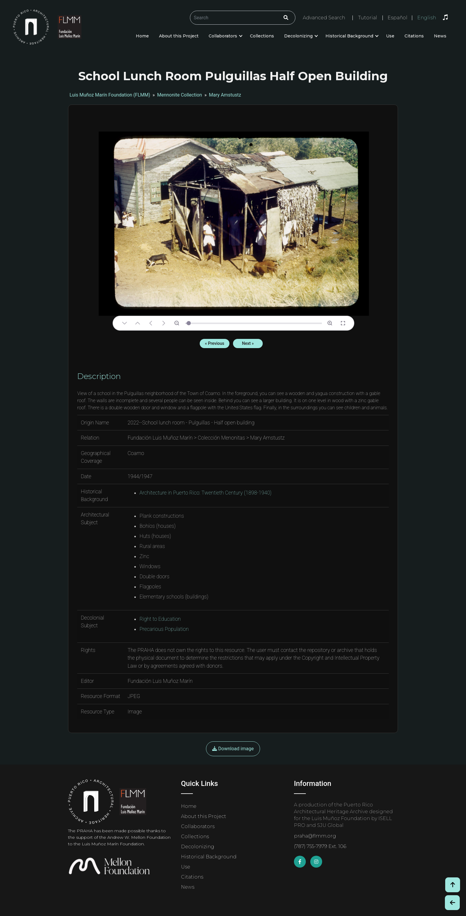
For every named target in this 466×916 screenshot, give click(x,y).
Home (142, 36)
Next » (248, 343)
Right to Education (160, 619)
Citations (414, 36)
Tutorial (367, 17)
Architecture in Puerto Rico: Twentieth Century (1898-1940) (205, 493)
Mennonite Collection (179, 95)
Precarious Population (164, 629)
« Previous (214, 343)
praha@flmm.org (315, 836)
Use (390, 36)
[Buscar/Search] (242, 18)
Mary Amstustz (225, 95)
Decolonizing (298, 36)
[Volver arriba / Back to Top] (452, 884)
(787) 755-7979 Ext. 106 (320, 846)
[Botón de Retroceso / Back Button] (452, 902)
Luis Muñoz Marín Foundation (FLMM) (110, 95)
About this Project (179, 36)
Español (397, 17)
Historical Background (349, 36)
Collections (262, 36)
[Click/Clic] (286, 18)
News (440, 36)
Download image (233, 748)
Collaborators (223, 36)
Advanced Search (324, 17)
